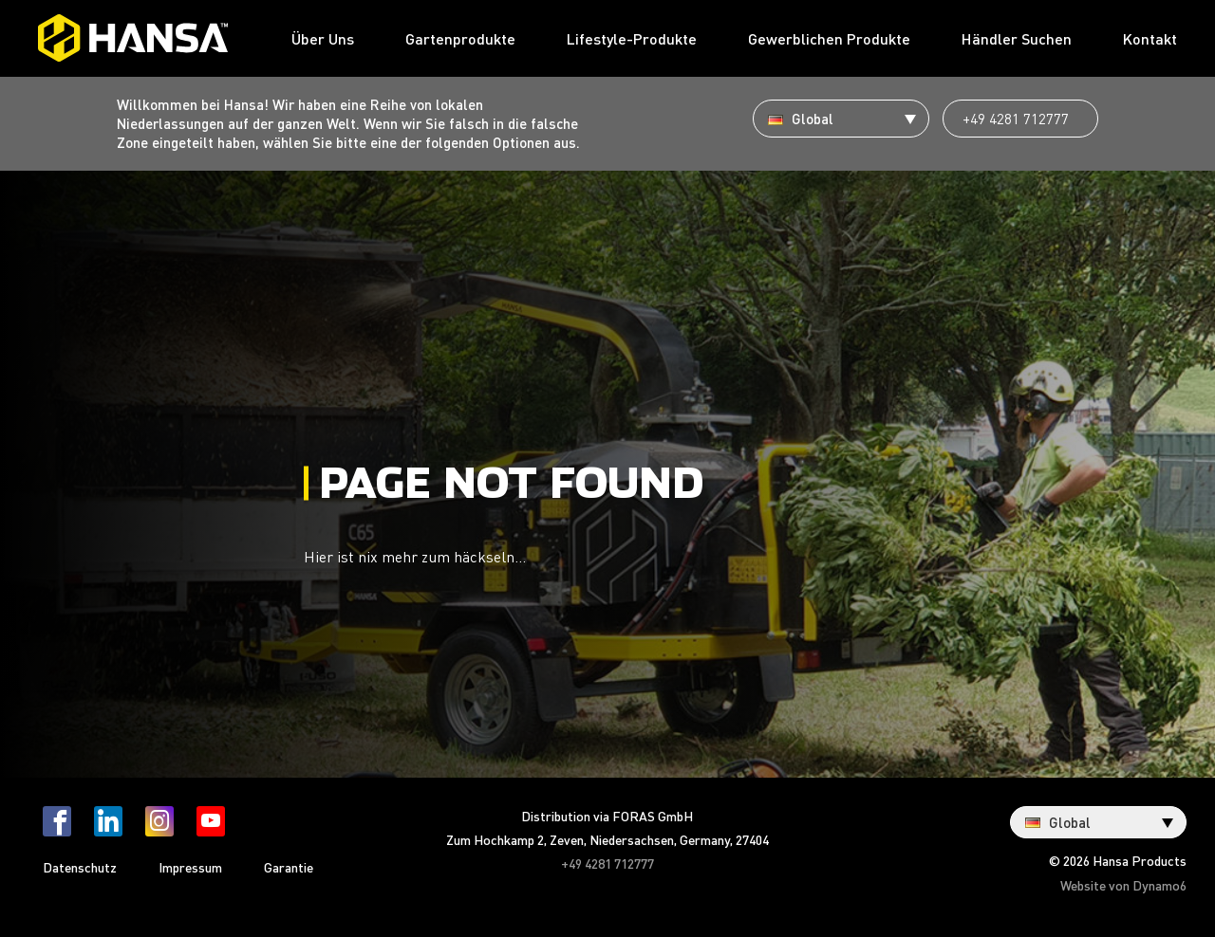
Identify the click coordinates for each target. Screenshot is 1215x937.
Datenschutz (80, 866)
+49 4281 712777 (1016, 118)
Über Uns (322, 38)
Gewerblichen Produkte (829, 38)
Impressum (190, 866)
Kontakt (1150, 38)
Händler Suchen (1017, 38)
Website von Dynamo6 (1123, 884)
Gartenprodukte (460, 38)
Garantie (288, 866)
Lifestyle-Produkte (632, 38)
